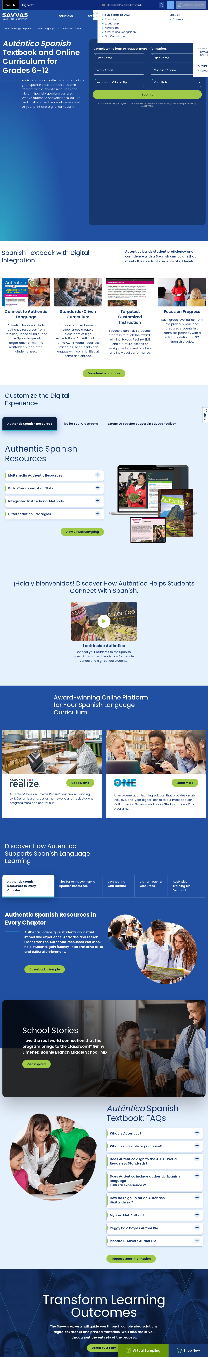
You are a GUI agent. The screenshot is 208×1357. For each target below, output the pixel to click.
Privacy (81, 1343)
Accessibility (10, 1343)
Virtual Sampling (143, 1350)
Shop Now (188, 1350)
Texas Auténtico (155, 1325)
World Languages (46, 28)
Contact (191, 16)
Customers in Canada (124, 1293)
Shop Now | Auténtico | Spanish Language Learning (53, 1325)
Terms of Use (139, 1343)
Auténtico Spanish (71, 28)
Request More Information (131, 1152)
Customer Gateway (23, 1287)
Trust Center (185, 1287)
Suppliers (145, 1287)
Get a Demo (80, 670)
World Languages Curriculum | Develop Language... (114, 1325)
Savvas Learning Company (16, 28)
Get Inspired (36, 958)
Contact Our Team (104, 1241)
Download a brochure (104, 260)
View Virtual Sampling (82, 419)
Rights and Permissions (109, 1343)
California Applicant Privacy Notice (48, 1343)
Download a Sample (44, 863)
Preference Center (104, 1287)
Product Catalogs (43, 1293)
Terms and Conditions (169, 1343)
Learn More (185, 670)
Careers (63, 1287)
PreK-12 (10, 5)
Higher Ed (28, 5)
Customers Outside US (83, 1293)
